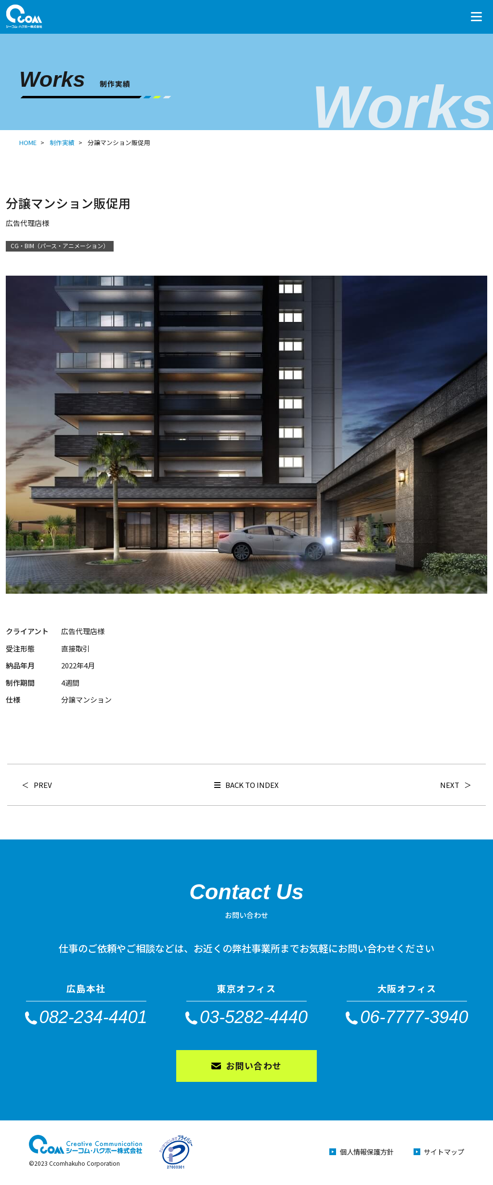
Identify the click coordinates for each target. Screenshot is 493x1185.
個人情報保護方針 (357, 1154)
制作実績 (62, 142)
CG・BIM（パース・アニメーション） (60, 245)
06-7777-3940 (414, 1016)
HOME (28, 142)
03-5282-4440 (254, 1016)
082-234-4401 (93, 1016)
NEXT (449, 785)
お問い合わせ (254, 1067)
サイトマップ (442, 1154)
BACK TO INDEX (246, 785)
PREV (43, 785)
